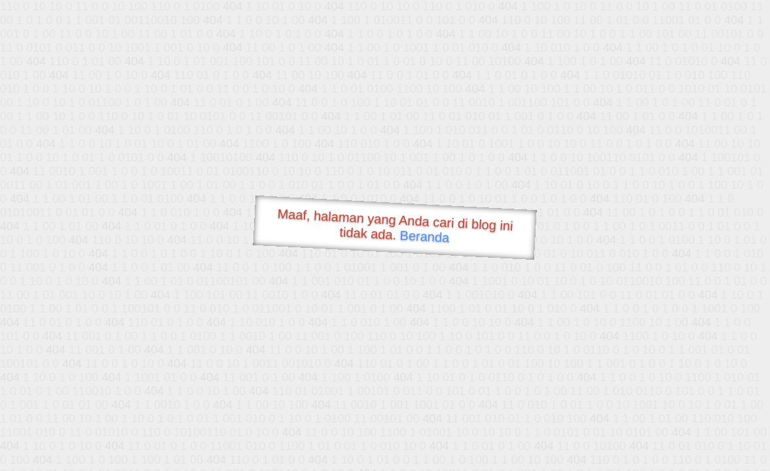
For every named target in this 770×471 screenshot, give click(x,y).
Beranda (424, 236)
